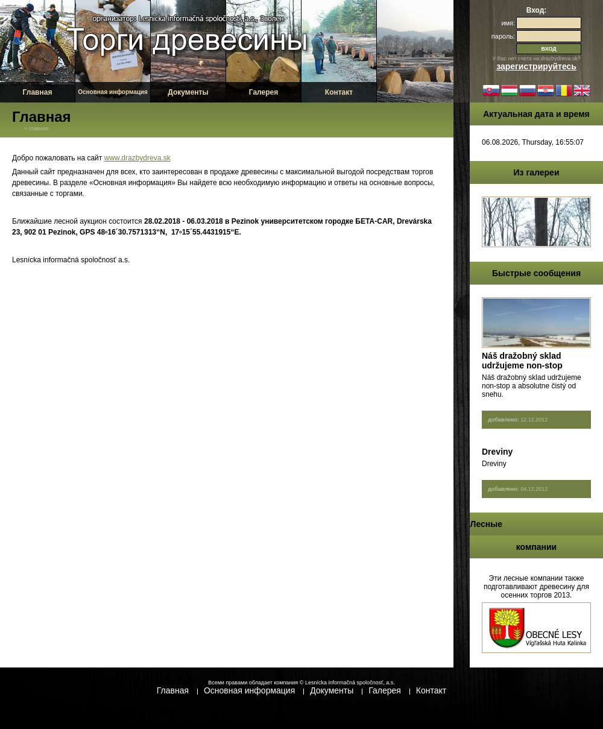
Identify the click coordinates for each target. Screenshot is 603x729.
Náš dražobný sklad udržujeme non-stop (522, 360)
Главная (37, 92)
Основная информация (113, 92)
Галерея (263, 92)
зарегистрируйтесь (536, 66)
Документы (188, 92)
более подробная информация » (544, 438)
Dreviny (497, 451)
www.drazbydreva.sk (137, 158)
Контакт (339, 92)
